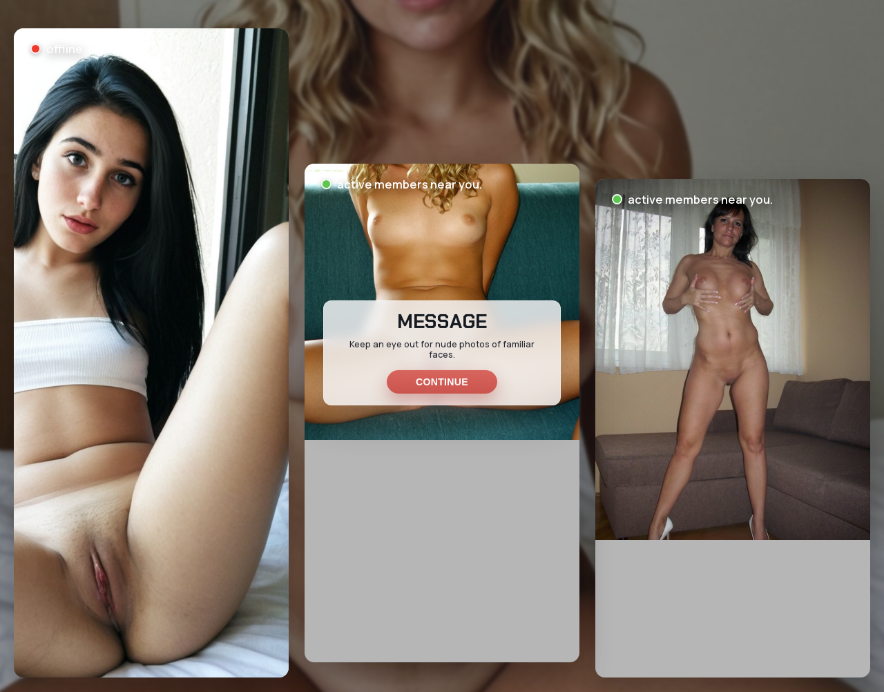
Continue (442, 381)
